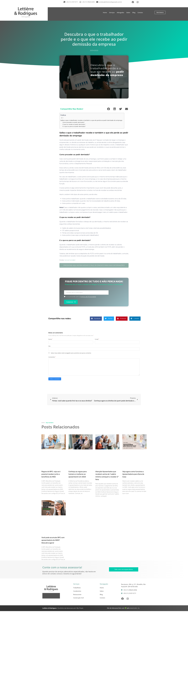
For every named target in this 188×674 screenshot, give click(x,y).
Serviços (112, 12)
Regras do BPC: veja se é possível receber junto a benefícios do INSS (50, 474)
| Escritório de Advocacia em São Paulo (62, 608)
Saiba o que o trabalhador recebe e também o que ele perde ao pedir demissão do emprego (91, 120)
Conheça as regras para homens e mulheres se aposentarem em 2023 (77, 474)
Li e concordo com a (81, 297)
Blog (133, 12)
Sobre (128, 12)
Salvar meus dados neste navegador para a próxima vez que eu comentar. (71, 353)
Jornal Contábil (69, 260)
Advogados (120, 12)
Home (105, 12)
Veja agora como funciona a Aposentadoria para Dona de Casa (133, 474)
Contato (140, 12)
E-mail (97, 339)
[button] (108, 109)
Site (49, 346)
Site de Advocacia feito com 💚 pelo (118, 608)
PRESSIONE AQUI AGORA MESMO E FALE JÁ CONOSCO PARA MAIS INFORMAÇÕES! (94, 265)
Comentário (52, 357)
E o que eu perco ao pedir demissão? (74, 126)
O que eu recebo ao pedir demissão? (74, 124)
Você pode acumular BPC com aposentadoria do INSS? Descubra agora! (53, 540)
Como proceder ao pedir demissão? (73, 122)
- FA (134, 608)
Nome (50, 339)
